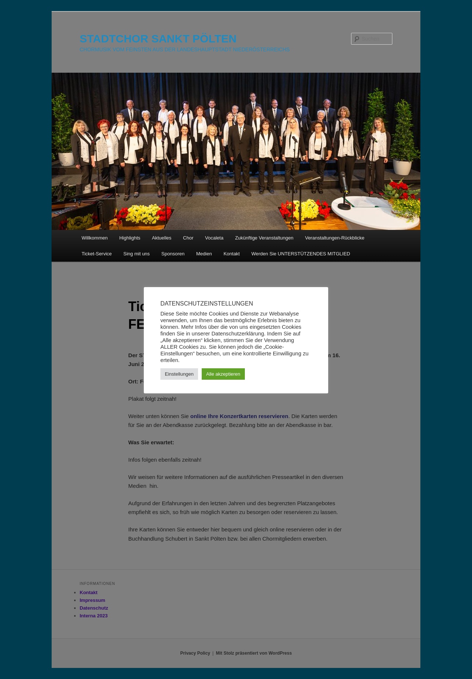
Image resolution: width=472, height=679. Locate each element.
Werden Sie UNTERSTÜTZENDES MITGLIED (300, 253)
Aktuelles (161, 238)
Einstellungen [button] (179, 374)
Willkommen (94, 238)
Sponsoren (173, 253)
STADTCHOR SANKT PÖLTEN (158, 38)
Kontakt (231, 253)
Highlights (129, 238)
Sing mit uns (137, 253)
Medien (204, 253)
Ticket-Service (96, 253)
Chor (188, 238)
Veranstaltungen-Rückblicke (334, 238)
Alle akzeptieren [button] (223, 374)
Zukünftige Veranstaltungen (264, 238)
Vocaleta (214, 238)
